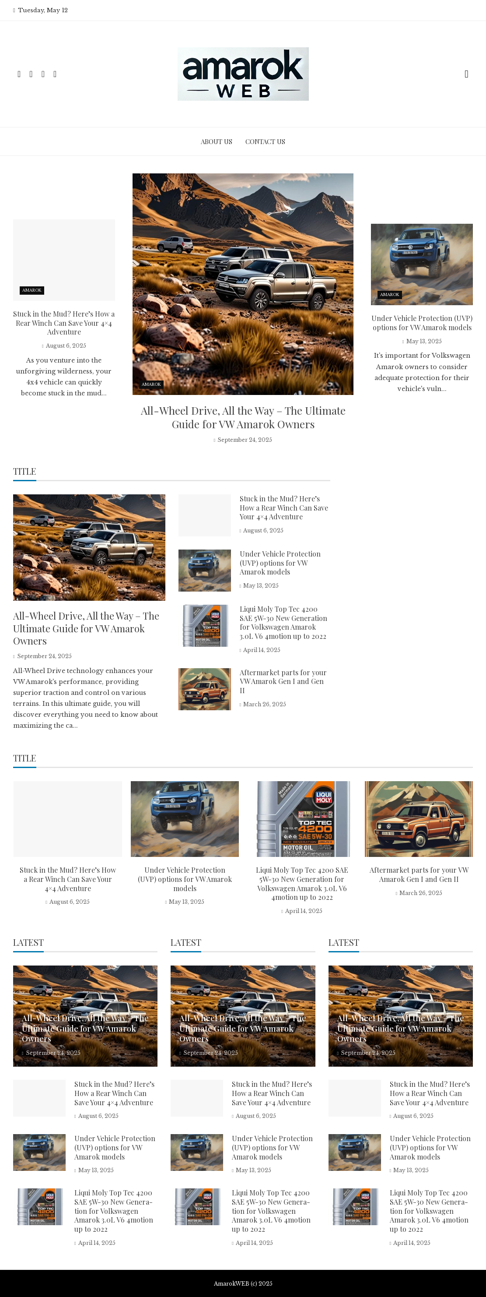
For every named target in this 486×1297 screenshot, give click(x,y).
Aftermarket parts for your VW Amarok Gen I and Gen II (283, 681)
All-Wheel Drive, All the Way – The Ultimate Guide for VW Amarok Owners (243, 417)
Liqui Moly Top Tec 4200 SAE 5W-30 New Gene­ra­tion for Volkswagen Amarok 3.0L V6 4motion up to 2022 (283, 622)
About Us (216, 141)
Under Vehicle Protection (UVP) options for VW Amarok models (421, 323)
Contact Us (265, 141)
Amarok (151, 384)
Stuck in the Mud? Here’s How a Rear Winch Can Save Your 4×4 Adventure (64, 323)
